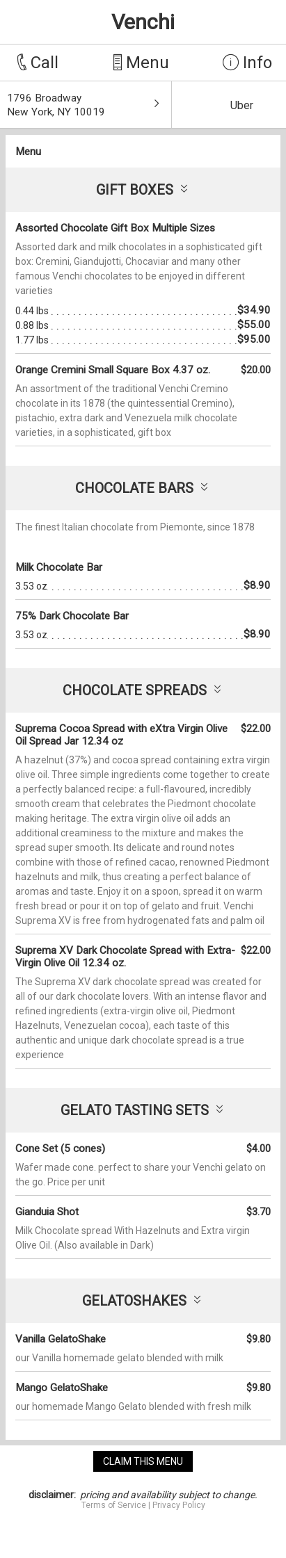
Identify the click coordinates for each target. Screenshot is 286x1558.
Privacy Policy (178, 1505)
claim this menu (143, 1461)
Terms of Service (113, 1505)
